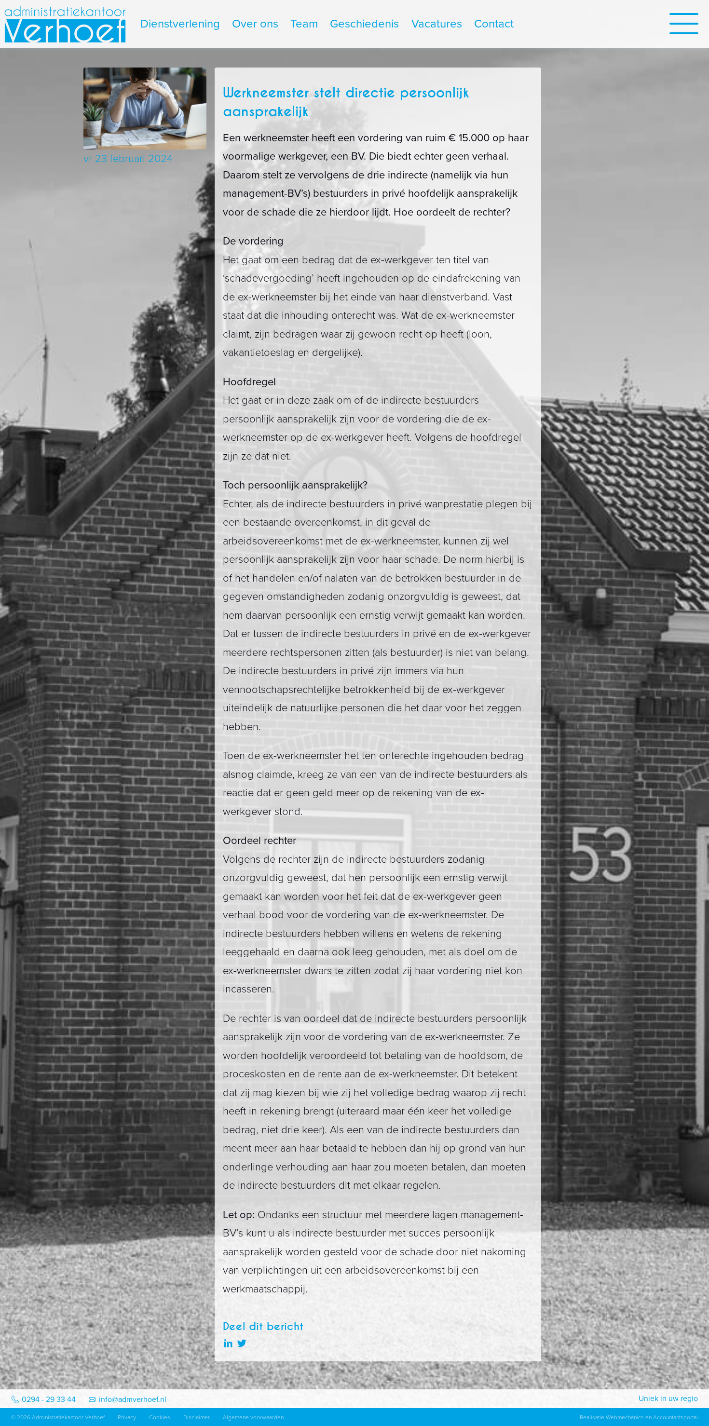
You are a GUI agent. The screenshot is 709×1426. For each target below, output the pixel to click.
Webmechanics (625, 1417)
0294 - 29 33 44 (49, 1399)
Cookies (159, 1417)
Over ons (255, 24)
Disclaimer (196, 1417)
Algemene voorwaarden (253, 1417)
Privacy (127, 1417)
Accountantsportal (675, 1417)
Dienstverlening (180, 24)
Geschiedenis (364, 24)
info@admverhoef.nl (132, 1399)
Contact (494, 24)
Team (304, 24)
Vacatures (436, 24)
